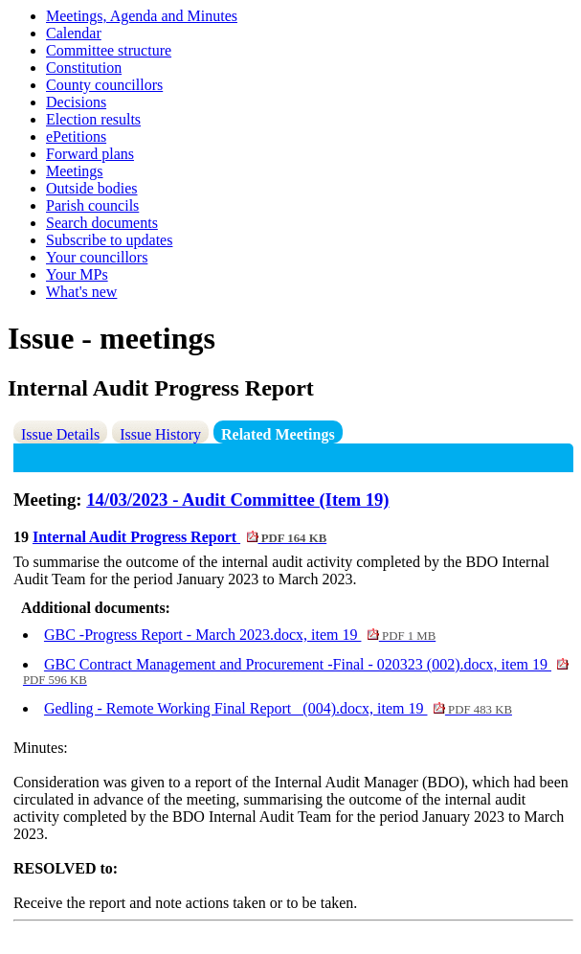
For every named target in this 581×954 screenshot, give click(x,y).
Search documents (102, 223)
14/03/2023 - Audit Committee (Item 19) (237, 499)
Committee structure (108, 50)
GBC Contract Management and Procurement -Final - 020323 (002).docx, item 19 (296, 671)
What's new (81, 292)
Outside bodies (92, 188)
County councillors (104, 85)
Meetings (74, 171)
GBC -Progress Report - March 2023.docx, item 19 (240, 634)
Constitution (84, 67)
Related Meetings (278, 434)
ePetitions (76, 136)
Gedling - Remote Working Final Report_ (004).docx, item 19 (278, 708)
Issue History (160, 434)
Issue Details (60, 434)
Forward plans (90, 154)
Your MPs (77, 274)
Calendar (73, 33)
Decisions (76, 102)
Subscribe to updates (109, 240)
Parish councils (92, 205)
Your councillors (96, 257)
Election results (93, 119)
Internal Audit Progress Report (179, 537)
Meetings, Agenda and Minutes (141, 16)
